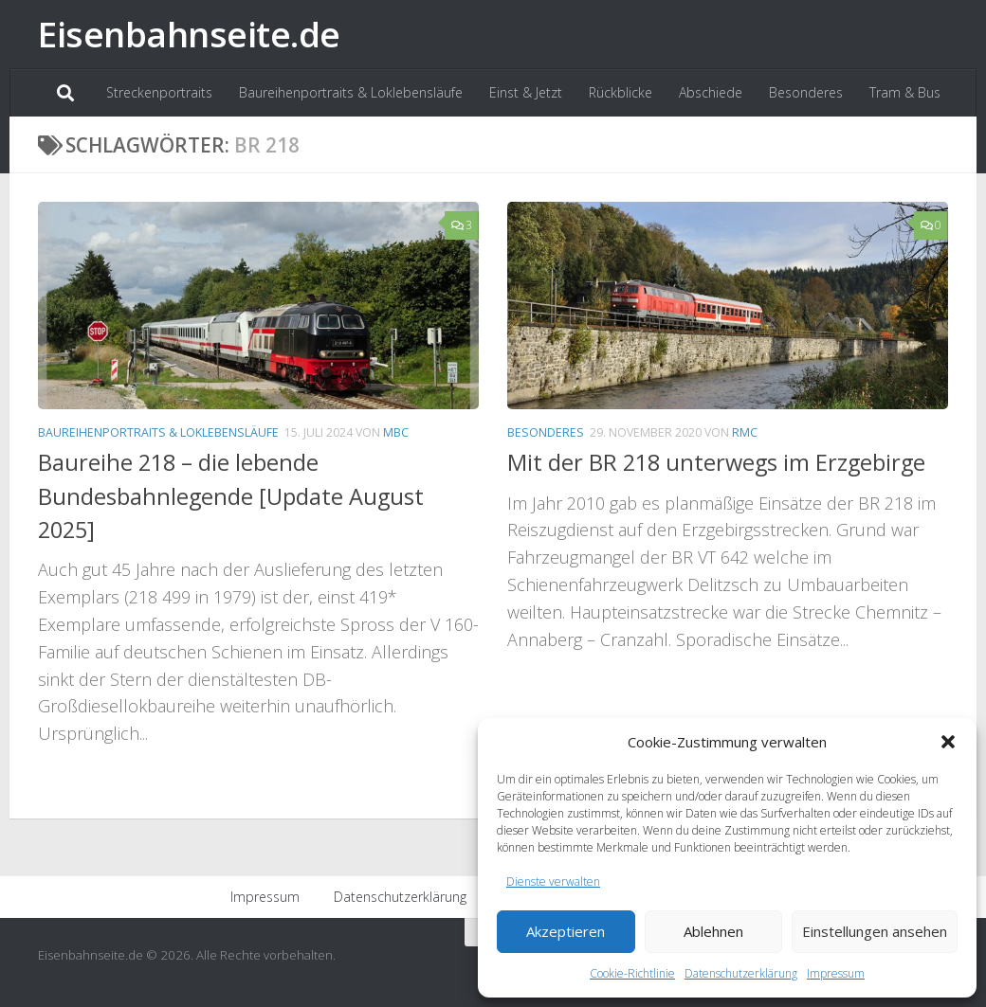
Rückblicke (620, 92)
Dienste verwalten (553, 881)
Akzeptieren (565, 931)
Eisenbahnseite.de (189, 33)
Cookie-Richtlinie (632, 973)
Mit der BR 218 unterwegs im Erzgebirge (716, 462)
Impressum (836, 973)
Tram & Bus (904, 92)
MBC (396, 432)
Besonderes (806, 92)
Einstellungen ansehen (874, 931)
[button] (948, 741)
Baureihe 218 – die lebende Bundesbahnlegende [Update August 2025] (231, 496)
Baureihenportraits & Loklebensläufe (351, 92)
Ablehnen (713, 931)
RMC (745, 432)
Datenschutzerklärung (741, 973)
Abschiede (710, 92)
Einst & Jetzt (525, 92)
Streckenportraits (159, 92)
